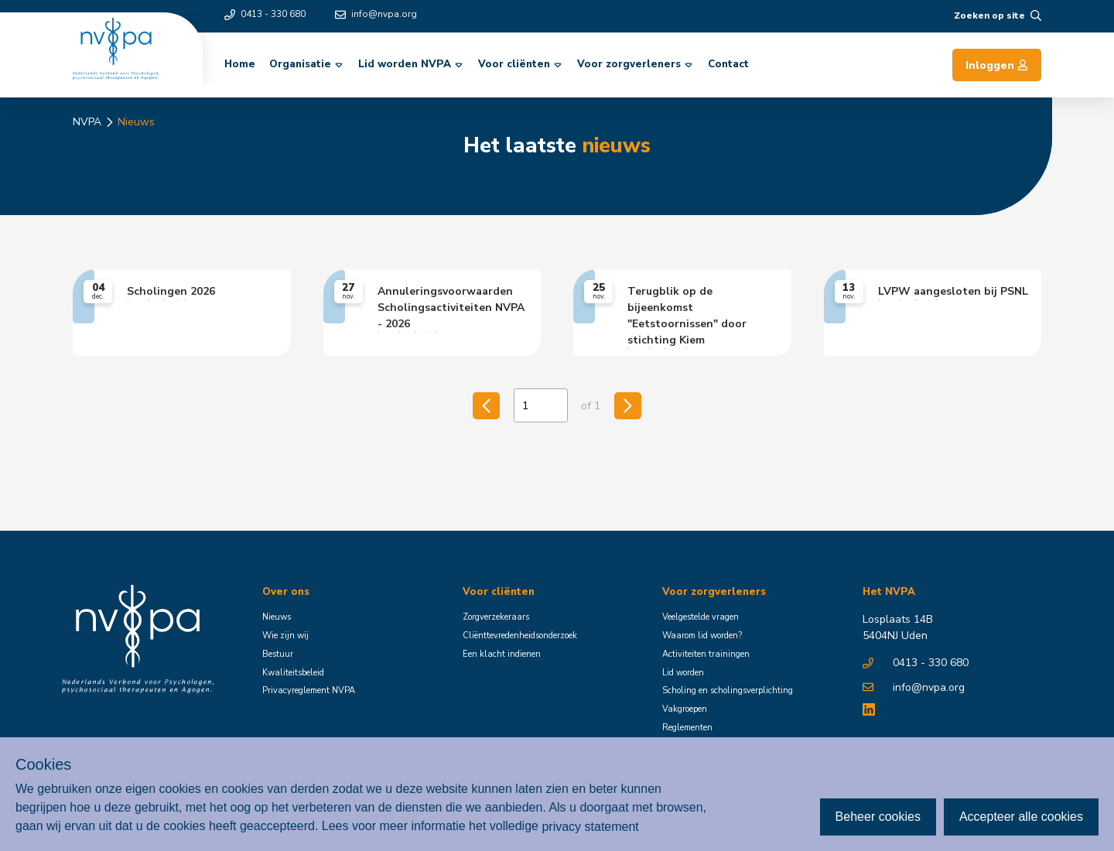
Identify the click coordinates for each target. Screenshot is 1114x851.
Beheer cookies (878, 816)
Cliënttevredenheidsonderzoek (520, 635)
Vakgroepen (684, 709)
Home (239, 64)
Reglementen (687, 727)
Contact (728, 64)
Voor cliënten (521, 64)
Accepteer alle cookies (1021, 816)
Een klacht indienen (502, 654)
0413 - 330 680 (265, 14)
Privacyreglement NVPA (308, 690)
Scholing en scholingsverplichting (727, 690)
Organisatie (307, 64)
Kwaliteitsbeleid (293, 672)
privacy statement (590, 825)
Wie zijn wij (285, 635)
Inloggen (996, 65)
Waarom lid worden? (702, 635)
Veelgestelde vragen (700, 617)
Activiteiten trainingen (706, 654)
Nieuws (136, 121)
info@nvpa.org (376, 14)
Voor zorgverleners (636, 64)
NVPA (87, 121)
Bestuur (277, 654)
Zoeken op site (997, 15)
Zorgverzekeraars (496, 617)
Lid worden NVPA (411, 64)
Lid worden (683, 672)
